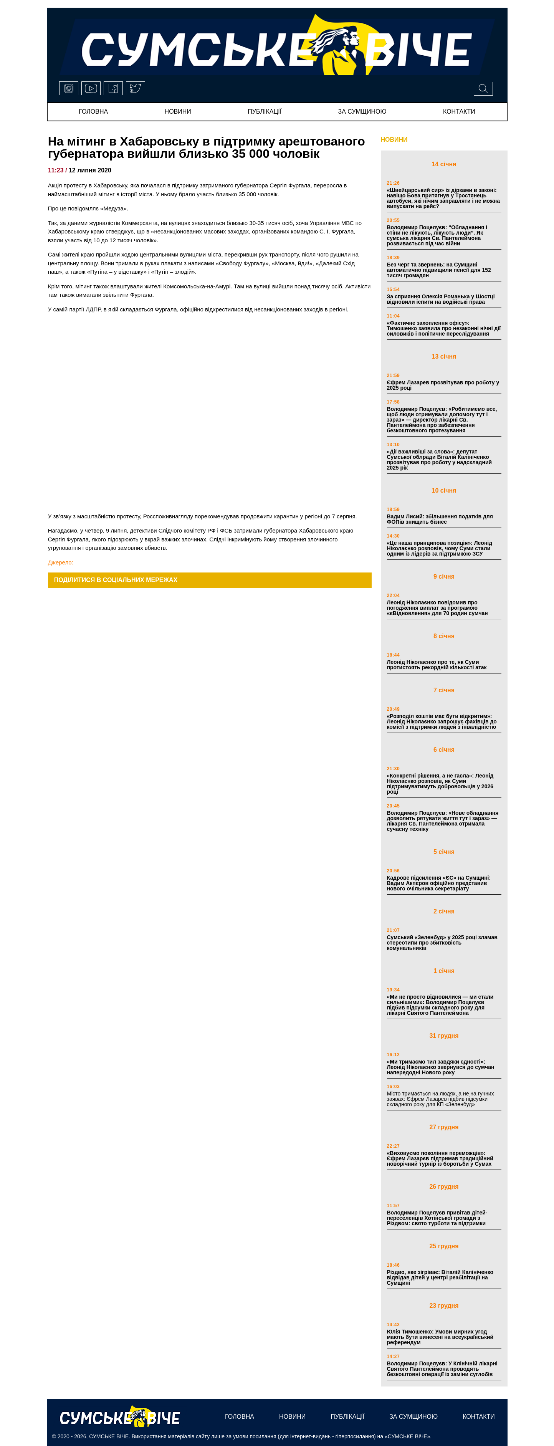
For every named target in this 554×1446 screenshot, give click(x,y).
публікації (264, 111)
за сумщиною (362, 111)
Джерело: (60, 562)
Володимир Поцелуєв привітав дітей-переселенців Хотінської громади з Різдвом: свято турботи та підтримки (437, 1217)
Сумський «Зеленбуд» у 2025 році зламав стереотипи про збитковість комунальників (442, 942)
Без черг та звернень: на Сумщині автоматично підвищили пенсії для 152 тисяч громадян (439, 269)
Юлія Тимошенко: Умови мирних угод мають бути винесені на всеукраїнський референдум (440, 1337)
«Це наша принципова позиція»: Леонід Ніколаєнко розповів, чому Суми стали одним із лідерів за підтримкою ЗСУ (440, 548)
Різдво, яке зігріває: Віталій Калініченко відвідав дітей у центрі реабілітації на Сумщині (440, 1277)
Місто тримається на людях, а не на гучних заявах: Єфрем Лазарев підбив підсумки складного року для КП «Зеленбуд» (440, 1098)
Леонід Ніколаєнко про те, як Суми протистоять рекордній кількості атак (437, 664)
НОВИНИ (394, 139)
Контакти (459, 111)
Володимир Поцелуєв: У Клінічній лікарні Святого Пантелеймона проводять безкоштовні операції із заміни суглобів (442, 1368)
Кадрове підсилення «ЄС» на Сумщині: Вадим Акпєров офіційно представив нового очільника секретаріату (439, 883)
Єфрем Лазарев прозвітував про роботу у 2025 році (443, 385)
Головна (93, 111)
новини (178, 111)
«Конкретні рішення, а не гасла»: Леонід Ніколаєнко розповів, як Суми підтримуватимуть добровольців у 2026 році (440, 784)
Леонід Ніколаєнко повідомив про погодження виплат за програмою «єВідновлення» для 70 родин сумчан (437, 607)
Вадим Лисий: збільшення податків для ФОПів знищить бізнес (440, 519)
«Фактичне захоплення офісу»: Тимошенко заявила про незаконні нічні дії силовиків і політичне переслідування (444, 328)
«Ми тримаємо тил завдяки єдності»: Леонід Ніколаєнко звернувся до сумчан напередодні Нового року (440, 1067)
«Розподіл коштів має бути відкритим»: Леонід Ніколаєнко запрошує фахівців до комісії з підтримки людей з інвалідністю (442, 721)
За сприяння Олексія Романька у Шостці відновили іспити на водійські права (441, 299)
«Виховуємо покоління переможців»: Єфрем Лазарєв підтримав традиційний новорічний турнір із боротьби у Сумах (440, 1158)
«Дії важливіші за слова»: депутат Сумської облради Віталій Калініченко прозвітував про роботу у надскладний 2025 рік (439, 459)
